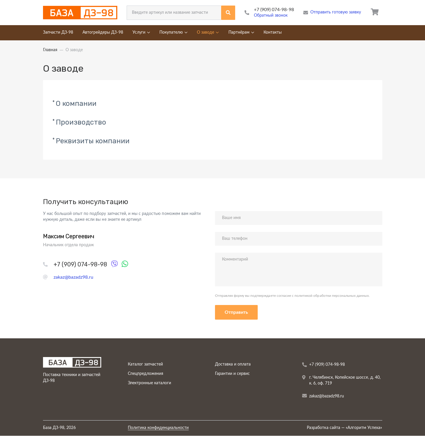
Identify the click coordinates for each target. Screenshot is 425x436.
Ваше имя (231, 218)
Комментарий (235, 259)
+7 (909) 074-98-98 (274, 9)
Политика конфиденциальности (158, 428)
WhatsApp (126, 263)
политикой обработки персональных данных (331, 295)
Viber (116, 263)
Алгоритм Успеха (364, 428)
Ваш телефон (234, 239)
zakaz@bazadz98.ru (74, 277)
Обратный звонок (271, 15)
